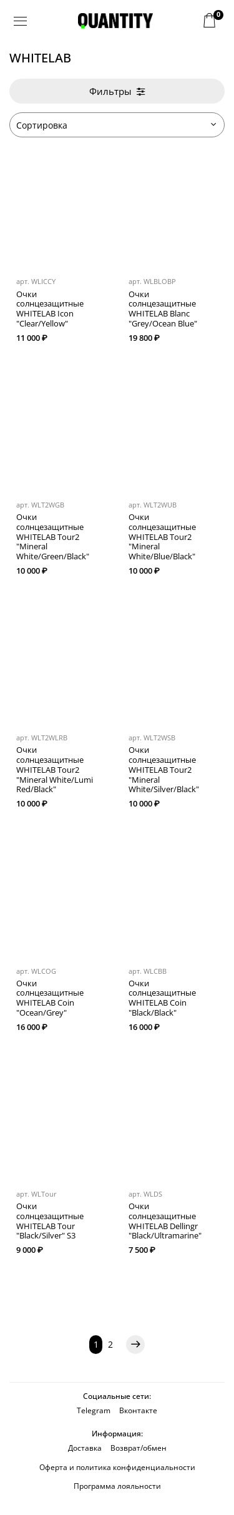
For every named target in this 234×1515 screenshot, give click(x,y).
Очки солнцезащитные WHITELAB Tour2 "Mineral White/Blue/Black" (162, 537)
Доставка (85, 1448)
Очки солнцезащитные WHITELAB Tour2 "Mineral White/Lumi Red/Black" (54, 770)
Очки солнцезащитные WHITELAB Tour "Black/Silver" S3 (50, 1221)
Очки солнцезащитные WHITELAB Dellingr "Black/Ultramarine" (165, 1221)
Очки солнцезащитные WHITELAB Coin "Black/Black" (162, 998)
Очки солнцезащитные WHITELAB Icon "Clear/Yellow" (50, 309)
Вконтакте (138, 1410)
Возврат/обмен (138, 1448)
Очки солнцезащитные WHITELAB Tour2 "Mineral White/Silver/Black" (164, 770)
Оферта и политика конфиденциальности (117, 1467)
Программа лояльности (117, 1486)
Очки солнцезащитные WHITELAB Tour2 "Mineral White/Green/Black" (52, 537)
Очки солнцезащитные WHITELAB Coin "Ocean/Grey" (50, 998)
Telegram (93, 1410)
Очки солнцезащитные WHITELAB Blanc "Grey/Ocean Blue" (163, 309)
